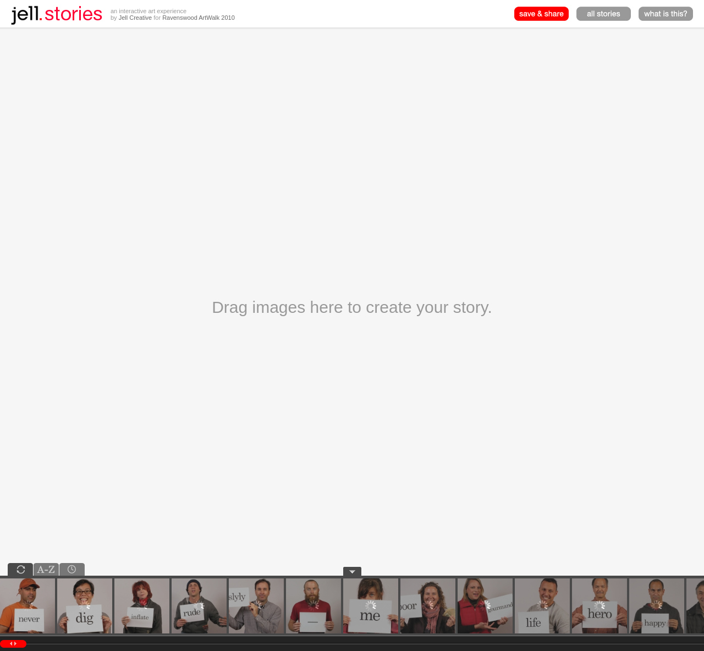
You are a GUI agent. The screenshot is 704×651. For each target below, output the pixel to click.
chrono (72, 569)
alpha (46, 569)
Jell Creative (135, 17)
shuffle (20, 569)
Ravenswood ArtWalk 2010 (198, 17)
